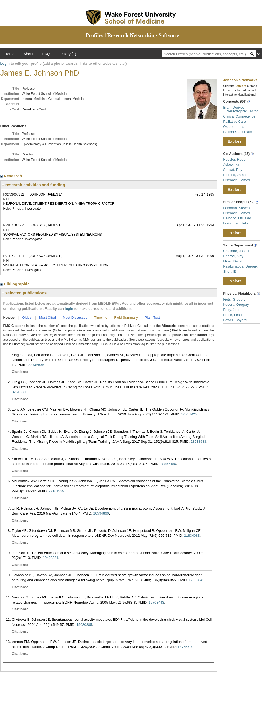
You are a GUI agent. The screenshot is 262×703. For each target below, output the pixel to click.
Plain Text (152, 317)
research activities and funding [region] (33, 185)
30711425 (189, 414)
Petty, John (231, 310)
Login (5, 63)
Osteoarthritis (233, 127)
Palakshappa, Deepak (240, 266)
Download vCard (34, 109)
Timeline (101, 317)
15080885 (84, 625)
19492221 (50, 558)
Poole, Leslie (233, 315)
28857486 (168, 464)
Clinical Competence (239, 116)
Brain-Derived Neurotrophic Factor (240, 109)
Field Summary (126, 317)
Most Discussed (75, 317)
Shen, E (229, 271)
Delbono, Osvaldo (237, 218)
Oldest (27, 317)
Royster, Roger (235, 159)
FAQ (46, 54)
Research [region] (11, 176)
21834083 (192, 535)
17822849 (196, 580)
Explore (234, 141)
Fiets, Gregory (234, 299)
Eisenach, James (236, 180)
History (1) (67, 54)
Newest (9, 317)
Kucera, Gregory (236, 304)
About (29, 54)
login (69, 309)
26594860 (101, 513)
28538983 (198, 442)
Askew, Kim (232, 164)
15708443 (156, 602)
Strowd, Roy (232, 170)
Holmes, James (235, 175)
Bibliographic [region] (15, 284)
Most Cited (47, 317)
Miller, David (232, 261)
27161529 (56, 491)
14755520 (185, 647)
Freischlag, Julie (235, 223)
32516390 (20, 392)
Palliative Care (234, 121)
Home (10, 54)
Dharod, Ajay (233, 256)
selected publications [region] (24, 293)
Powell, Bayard (235, 320)
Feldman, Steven (236, 208)
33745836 (36, 365)
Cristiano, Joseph (236, 251)
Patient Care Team (237, 132)
